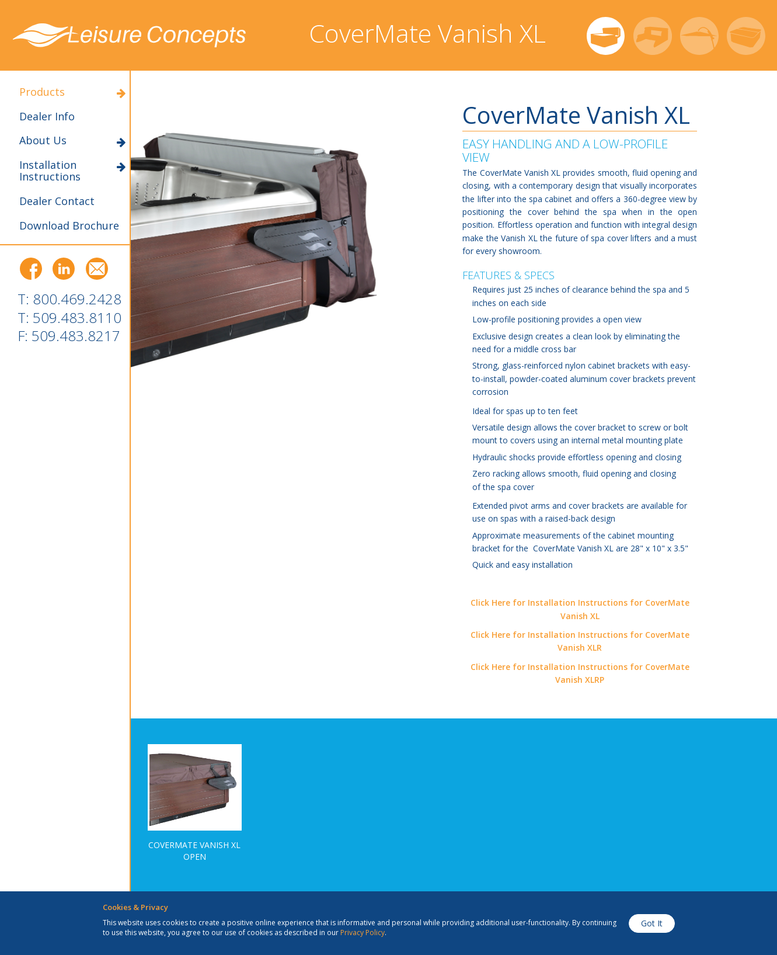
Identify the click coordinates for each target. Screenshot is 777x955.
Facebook (30, 269)
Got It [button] (652, 923)
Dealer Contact (57, 201)
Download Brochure (69, 226)
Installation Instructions (72, 171)
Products (72, 92)
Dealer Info (47, 117)
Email (97, 269)
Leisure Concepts (129, 35)
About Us (72, 141)
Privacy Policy (362, 932)
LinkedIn (64, 269)
